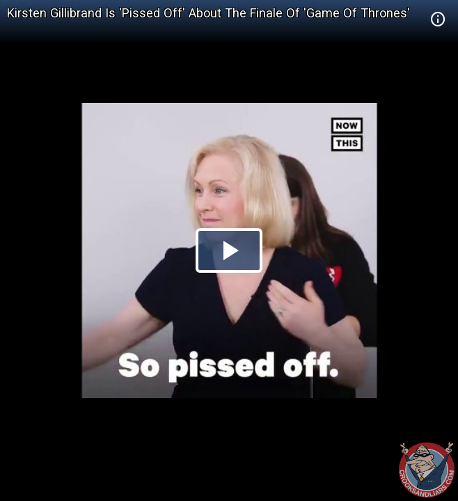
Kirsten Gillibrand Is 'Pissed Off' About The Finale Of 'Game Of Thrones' (208, 13)
